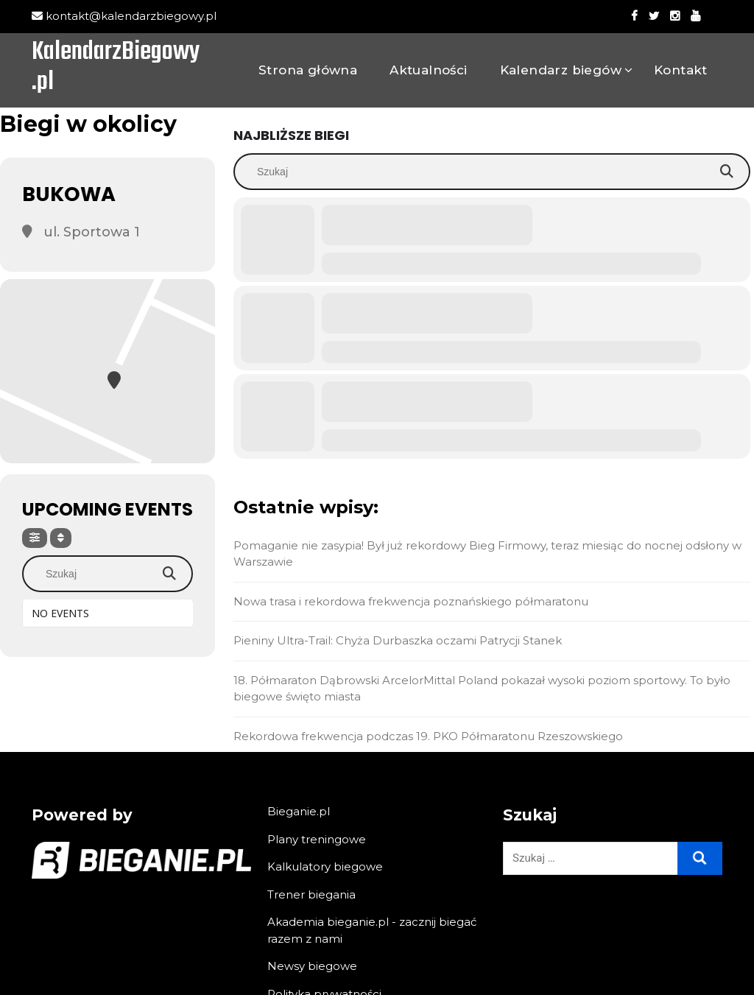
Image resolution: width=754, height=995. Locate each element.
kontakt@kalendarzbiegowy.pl (124, 16)
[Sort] (60, 538)
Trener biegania (311, 894)
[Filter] (34, 538)
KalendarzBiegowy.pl (116, 68)
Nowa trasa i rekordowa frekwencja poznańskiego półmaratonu (410, 601)
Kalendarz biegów (560, 70)
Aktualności (428, 70)
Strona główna (307, 70)
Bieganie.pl (298, 811)
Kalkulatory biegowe (325, 866)
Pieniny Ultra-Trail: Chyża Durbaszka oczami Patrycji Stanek (397, 640)
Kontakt (681, 70)
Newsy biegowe (312, 966)
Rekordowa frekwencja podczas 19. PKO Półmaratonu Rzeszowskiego (428, 736)
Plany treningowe (316, 839)
